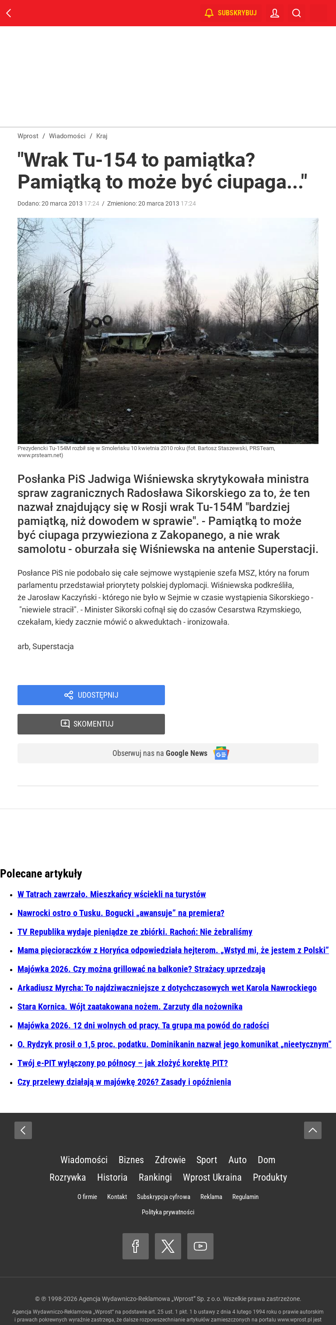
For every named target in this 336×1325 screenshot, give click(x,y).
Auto (237, 1133)
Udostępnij (98, 696)
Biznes (131, 1133)
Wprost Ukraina (212, 1151)
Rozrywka (67, 1151)
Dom (267, 1133)
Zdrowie (170, 1133)
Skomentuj (253, 696)
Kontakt (117, 1171)
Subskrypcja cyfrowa (163, 1171)
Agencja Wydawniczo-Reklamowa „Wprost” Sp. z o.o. (150, 1272)
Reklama (211, 1171)
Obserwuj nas (154, 726)
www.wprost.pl (294, 1293)
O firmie (87, 1171)
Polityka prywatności (168, 1186)
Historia (112, 1151)
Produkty (270, 1151)
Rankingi (155, 1151)
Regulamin (245, 1171)
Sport (206, 1133)
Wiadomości (84, 1133)
